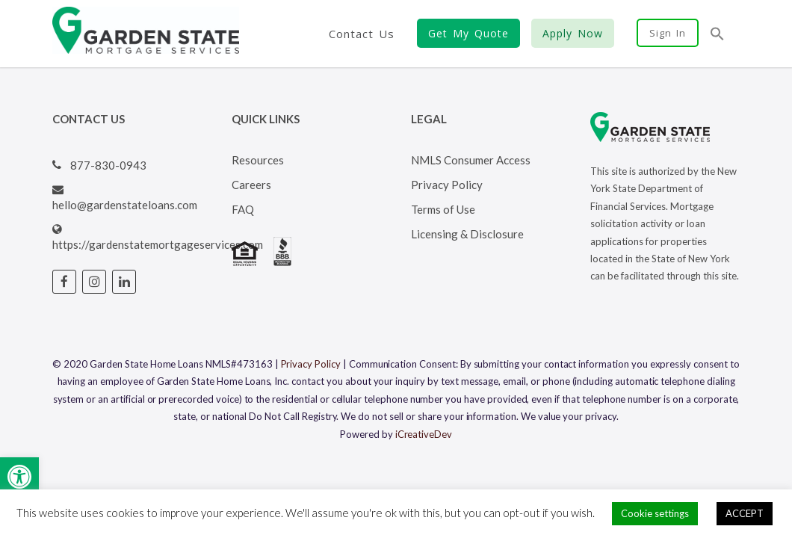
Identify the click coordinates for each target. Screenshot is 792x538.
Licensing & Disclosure (467, 234)
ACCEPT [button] (745, 513)
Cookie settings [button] (655, 513)
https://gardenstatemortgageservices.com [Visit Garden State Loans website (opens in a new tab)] (157, 244)
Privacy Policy (447, 184)
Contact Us (362, 33)
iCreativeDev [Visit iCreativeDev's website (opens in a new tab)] (423, 434)
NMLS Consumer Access (470, 160)
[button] (19, 476)
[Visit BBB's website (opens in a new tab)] (282, 261)
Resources (258, 160)
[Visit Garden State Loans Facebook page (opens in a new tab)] (64, 281)
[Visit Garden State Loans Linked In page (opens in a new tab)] (124, 281)
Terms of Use (443, 209)
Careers (251, 184)
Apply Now (572, 33)
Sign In (667, 33)
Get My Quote (468, 33)
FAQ (243, 209)
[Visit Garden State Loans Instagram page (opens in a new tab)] (94, 281)
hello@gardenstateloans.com (124, 204)
